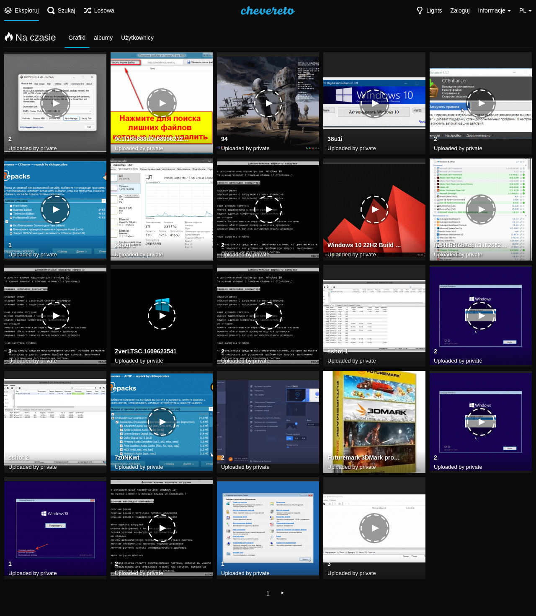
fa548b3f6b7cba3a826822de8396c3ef (471, 245)
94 (224, 139)
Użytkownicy (137, 37)
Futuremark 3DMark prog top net (364, 458)
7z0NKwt (127, 458)
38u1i (335, 139)
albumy (103, 37)
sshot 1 (125, 245)
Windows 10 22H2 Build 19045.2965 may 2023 (364, 245)
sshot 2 (18, 458)
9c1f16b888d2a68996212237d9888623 (152, 139)
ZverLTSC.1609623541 (145, 351)
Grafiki (77, 37)
